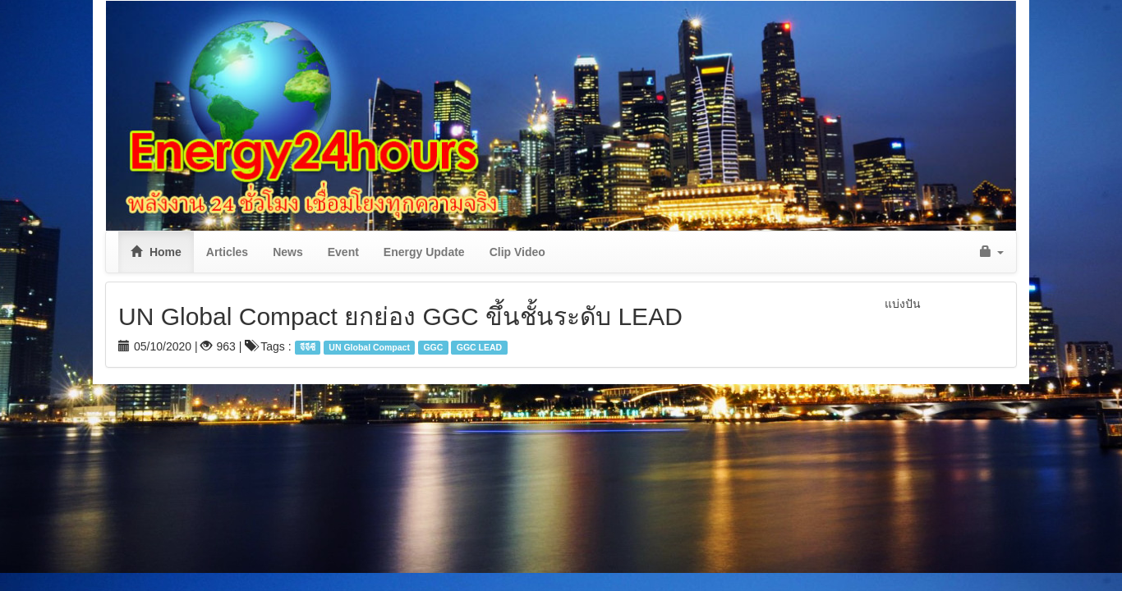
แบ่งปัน (903, 303)
